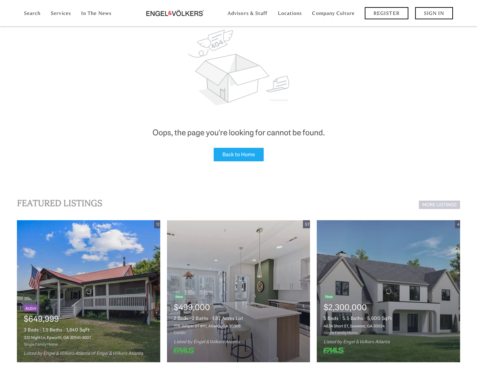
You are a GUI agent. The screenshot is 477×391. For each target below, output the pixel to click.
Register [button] (387, 13)
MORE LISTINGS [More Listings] (439, 205)
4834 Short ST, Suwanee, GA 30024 (354, 326)
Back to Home (238, 154)
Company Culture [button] (333, 13)
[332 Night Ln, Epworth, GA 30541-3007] (88, 291)
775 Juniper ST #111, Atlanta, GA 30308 (207, 326)
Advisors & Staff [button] (248, 13)
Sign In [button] (434, 13)
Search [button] (32, 13)
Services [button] (61, 13)
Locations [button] (290, 13)
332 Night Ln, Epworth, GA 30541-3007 (57, 337)
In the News (96, 13)
